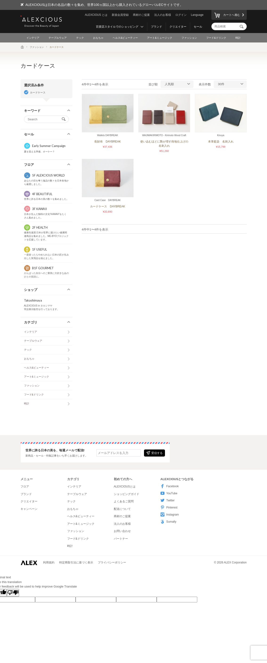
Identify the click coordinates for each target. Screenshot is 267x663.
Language (197, 15)
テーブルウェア (58, 37)
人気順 (169, 84)
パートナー (121, 538)
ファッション (189, 37)
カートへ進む (227, 15)
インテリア (32, 37)
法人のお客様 (162, 15)
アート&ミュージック (159, 37)
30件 (221, 84)
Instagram (169, 514)
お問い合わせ (122, 531)
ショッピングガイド (126, 494)
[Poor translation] (13, 593)
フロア (25, 486)
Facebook (169, 486)
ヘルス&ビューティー (125, 37)
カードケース (37, 92)
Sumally (168, 522)
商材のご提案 (141, 15)
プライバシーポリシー (112, 562)
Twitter (167, 500)
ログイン (181, 15)
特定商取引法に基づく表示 (76, 562)
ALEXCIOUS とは (96, 15)
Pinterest (168, 507)
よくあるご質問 (124, 501)
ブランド (156, 26)
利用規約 (48, 562)
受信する (154, 453)
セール (198, 26)
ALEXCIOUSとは (125, 486)
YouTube (168, 493)
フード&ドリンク (216, 37)
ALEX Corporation (235, 562)
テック (80, 37)
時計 (238, 37)
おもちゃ (98, 37)
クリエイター (177, 26)
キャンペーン (29, 509)
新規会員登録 (120, 15)
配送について (122, 509)
